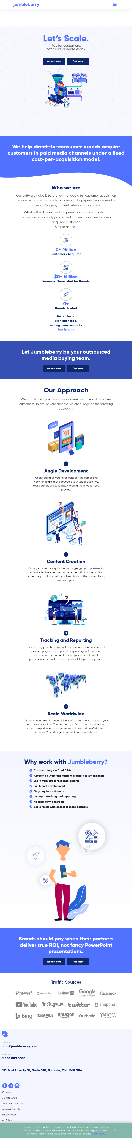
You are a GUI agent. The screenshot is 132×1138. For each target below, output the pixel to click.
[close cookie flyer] (115, 1130)
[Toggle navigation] (115, 4)
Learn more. (98, 1133)
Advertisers (54, 61)
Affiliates (78, 61)
